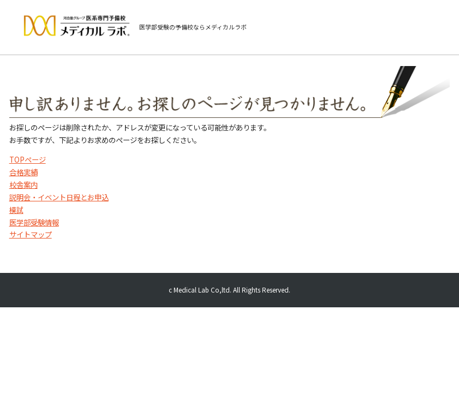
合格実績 (23, 171)
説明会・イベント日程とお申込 (59, 197)
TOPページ (27, 159)
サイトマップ (30, 234)
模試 (16, 209)
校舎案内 (23, 184)
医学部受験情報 (34, 222)
